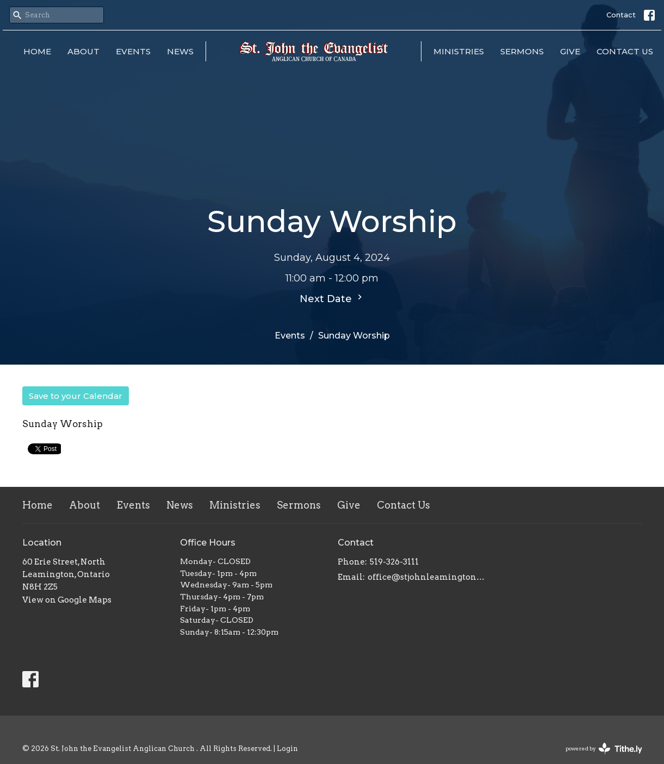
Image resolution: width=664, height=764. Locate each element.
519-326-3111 (394, 562)
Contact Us (625, 51)
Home (37, 51)
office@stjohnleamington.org (426, 577)
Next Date (332, 298)
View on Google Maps (66, 600)
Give (570, 51)
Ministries (458, 51)
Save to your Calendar (75, 396)
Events (133, 51)
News (180, 51)
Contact (621, 14)
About (83, 51)
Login (287, 748)
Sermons (522, 51)
